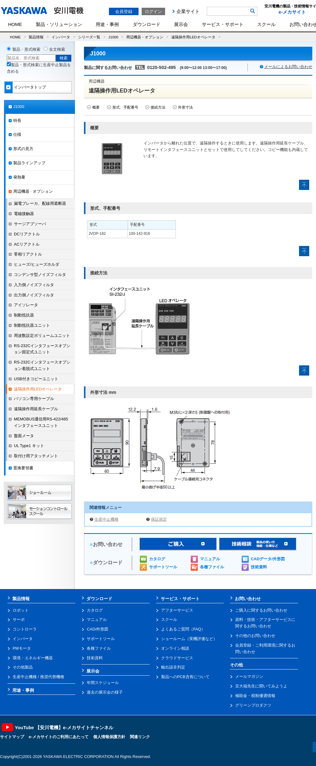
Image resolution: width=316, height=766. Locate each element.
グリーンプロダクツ (253, 705)
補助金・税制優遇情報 (255, 695)
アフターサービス (177, 610)
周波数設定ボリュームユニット (42, 335)
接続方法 (158, 107)
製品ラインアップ (29, 163)
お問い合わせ (248, 598)
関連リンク (140, 736)
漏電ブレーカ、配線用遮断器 (40, 203)
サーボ (19, 619)
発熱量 (19, 177)
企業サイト (188, 11)
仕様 (17, 134)
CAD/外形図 (97, 629)
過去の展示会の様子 (105, 692)
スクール (266, 24)
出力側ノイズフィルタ (34, 295)
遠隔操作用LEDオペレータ (193, 37)
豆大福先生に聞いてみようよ (261, 686)
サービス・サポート (222, 24)
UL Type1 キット (29, 445)
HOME (15, 24)
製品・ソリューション (59, 24)
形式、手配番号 (125, 107)
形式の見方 (23, 148)
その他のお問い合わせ (255, 635)
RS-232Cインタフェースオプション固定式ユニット (42, 349)
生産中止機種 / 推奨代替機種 (38, 676)
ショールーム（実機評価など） (189, 638)
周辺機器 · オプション (33, 191)
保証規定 (159, 519)
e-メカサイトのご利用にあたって (59, 736)
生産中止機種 (106, 519)
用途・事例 (107, 24)
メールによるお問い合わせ (288, 66)
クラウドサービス (177, 658)
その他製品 (23, 667)
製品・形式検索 (26, 49)
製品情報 (36, 37)
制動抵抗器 (24, 315)
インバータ (61, 37)
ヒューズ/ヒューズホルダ (36, 264)
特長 (17, 120)
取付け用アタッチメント (36, 456)
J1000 (113, 37)
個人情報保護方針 (109, 736)
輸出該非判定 (173, 667)
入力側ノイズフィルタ (34, 284)
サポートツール (163, 567)
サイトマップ (12, 736)
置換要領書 (23, 468)
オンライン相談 (175, 648)
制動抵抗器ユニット (32, 325)
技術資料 (259, 567)
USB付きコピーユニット (36, 379)
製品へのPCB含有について (185, 676)
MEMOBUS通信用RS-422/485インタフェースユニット (41, 422)
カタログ (157, 559)
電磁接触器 (24, 213)
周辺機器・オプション (144, 37)
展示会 (181, 24)
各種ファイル (212, 567)
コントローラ (25, 629)
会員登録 (123, 11)
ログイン (153, 11)
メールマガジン (249, 676)
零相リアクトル (28, 254)
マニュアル (210, 559)
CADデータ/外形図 (268, 559)
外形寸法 (185, 107)
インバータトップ (30, 87)
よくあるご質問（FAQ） (183, 629)
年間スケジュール (103, 682)
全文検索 (57, 49)
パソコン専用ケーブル (34, 398)
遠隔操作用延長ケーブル (36, 409)
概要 (96, 107)
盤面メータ (24, 435)
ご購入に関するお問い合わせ (261, 610)
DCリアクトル (27, 234)
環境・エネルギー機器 (33, 658)
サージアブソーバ (30, 224)
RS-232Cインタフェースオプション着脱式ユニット (42, 365)
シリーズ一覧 (89, 37)
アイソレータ (26, 305)
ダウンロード (146, 24)
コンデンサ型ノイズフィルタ (40, 274)
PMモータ (22, 648)
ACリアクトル (27, 244)
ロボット (21, 610)
